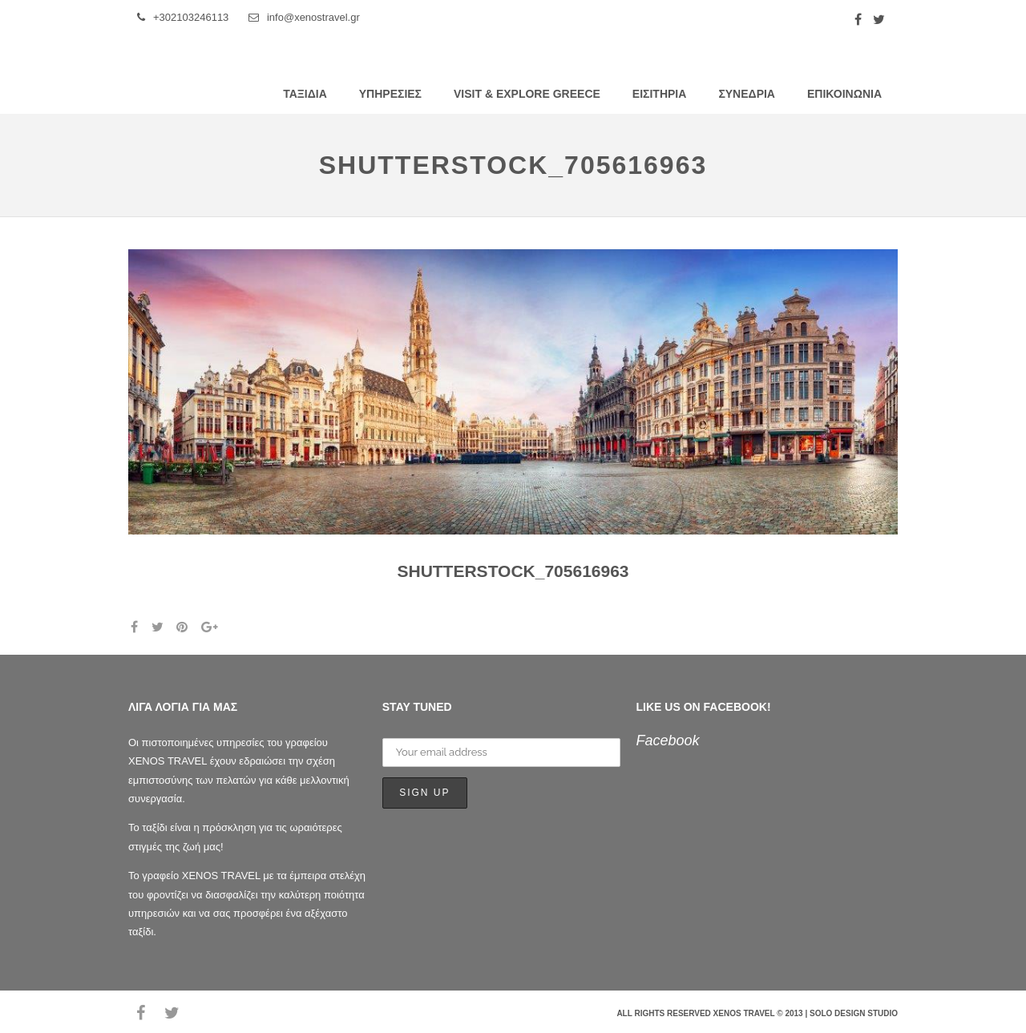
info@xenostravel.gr (304, 17)
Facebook (668, 740)
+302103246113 (182, 17)
